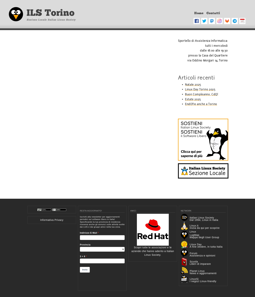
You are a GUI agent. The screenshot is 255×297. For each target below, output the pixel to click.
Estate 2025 (193, 99)
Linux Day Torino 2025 (200, 89)
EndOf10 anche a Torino (201, 104)
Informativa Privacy (51, 220)
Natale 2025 (193, 84)
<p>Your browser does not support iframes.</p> (102, 251)
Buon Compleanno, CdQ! (201, 94)
